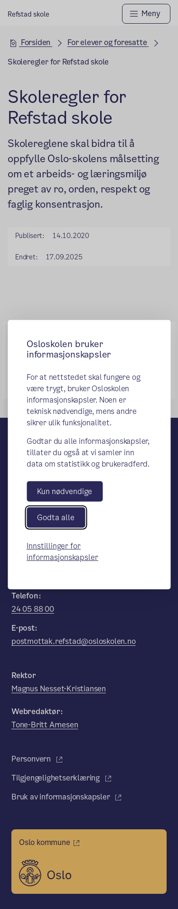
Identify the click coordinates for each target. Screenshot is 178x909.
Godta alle (56, 517)
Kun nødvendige (64, 491)
